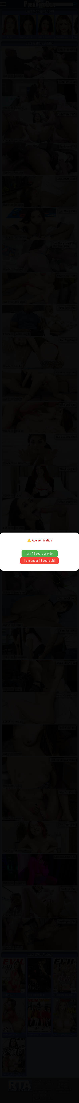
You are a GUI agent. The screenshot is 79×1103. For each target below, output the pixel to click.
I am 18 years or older (40, 553)
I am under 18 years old (39, 561)
